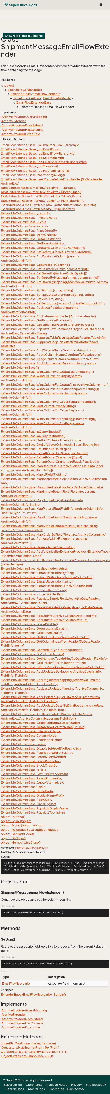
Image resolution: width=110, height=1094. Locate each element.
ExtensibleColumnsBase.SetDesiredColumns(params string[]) (45, 269)
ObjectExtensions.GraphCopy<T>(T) (27, 1056)
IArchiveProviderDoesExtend (22, 125)
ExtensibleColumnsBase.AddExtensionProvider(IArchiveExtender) (48, 316)
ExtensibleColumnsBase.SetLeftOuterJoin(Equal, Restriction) (44, 453)
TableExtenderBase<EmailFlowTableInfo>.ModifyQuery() (41, 192)
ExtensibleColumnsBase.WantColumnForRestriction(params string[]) (50, 389)
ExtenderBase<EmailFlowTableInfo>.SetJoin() (33, 994)
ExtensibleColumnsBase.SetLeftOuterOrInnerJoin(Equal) (41, 457)
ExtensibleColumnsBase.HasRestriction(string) (34, 568)
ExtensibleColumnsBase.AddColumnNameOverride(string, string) (48, 350)
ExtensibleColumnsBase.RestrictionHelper (31, 740)
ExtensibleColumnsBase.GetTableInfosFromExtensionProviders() (47, 325)
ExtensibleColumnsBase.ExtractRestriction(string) (37, 581)
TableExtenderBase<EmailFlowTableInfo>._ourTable (38, 188)
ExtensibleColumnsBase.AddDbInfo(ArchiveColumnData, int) (44, 620)
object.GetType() (13, 838)
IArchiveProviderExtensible (20, 134)
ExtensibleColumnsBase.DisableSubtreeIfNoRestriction (41, 748)
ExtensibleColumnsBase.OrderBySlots (28, 804)
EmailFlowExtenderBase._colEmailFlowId (31, 149)
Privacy (76, 1085)
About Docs (36, 1089)
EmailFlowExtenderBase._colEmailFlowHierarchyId (38, 153)
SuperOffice (21, 847)
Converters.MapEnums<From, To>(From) (30, 1047)
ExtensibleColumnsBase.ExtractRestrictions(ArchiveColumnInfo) (47, 577)
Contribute (56, 1089)
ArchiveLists (41, 847)
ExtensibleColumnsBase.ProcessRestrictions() (34, 590)
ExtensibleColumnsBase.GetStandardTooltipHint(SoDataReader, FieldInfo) (54, 658)
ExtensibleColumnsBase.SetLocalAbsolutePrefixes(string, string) (47, 295)
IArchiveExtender (13, 121)
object (9, 85)
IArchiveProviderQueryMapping (24, 117)
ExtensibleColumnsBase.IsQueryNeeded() (31, 431)
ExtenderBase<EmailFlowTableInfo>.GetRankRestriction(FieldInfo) (48, 205)
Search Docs (15, 1089)
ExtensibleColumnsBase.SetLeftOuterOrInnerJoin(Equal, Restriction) (50, 461)
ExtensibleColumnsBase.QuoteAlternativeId (32, 782)
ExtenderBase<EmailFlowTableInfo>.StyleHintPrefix (38, 209)
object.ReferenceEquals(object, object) (30, 830)
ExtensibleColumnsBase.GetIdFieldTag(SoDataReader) (40, 723)
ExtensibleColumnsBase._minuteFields (29, 218)
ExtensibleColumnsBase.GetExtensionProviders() (36, 320)
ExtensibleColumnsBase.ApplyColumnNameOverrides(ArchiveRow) (50, 359)
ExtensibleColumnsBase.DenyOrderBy (29, 235)
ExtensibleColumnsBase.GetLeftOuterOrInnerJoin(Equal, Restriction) (50, 444)
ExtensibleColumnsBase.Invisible (24, 226)
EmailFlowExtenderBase (33, 102)
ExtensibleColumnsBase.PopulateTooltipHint (33, 812)
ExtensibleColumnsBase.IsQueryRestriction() (33, 436)
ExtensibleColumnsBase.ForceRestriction (31, 761)
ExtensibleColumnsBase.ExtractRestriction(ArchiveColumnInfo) (46, 586)
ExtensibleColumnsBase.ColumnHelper (29, 735)
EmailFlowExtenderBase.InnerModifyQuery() (33, 175)
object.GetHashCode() (17, 834)
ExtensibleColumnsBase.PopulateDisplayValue (34, 808)
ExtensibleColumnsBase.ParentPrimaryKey (31, 778)
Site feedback (96, 1085)
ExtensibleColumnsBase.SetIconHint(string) (32, 299)
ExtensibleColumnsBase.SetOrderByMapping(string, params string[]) (50, 277)
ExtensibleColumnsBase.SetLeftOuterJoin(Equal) (36, 449)
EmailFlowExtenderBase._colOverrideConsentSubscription (44, 162)
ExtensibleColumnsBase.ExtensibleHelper (31, 731)
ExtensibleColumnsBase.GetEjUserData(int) (32, 633)
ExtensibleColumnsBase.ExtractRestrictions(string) (37, 573)
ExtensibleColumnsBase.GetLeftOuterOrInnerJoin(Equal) (41, 440)
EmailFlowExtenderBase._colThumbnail (29, 166)
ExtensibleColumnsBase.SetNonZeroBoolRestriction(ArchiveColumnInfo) (53, 667)
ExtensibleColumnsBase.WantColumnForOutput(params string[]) (47, 372)
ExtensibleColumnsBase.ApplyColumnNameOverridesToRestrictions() (51, 354)
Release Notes (56, 1085)
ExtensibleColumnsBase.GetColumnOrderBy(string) (38, 406)
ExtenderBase (20, 94)
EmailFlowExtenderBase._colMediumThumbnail (35, 171)
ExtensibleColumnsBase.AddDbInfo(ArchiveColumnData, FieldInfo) (49, 616)
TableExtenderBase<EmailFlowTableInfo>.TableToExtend (41, 196)
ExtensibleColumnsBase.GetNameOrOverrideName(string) (43, 248)
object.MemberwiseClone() (21, 842)
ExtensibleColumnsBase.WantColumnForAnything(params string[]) (48, 419)
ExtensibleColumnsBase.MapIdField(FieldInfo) (34, 474)
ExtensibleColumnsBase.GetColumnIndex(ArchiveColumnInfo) (45, 637)
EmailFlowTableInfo (46, 94)
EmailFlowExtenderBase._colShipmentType (32, 158)
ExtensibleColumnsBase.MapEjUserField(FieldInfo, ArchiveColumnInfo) (52, 487)
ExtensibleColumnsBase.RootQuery (26, 800)
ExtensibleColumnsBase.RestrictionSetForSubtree (37, 753)
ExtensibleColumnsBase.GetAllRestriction (31, 239)
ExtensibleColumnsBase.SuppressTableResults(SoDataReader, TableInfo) (53, 337)
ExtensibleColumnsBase (24, 90)
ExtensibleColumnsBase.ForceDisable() (29, 624)
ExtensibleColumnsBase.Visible (23, 222)
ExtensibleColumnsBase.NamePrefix (27, 791)
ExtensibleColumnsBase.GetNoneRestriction (33, 243)
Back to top (75, 1089)
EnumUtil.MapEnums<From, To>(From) (28, 1043)
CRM (31, 847)
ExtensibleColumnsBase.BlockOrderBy (29, 765)
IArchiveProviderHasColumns (22, 130)
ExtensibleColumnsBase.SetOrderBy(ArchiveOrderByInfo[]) (44, 273)
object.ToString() (13, 817)
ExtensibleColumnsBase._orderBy (25, 213)
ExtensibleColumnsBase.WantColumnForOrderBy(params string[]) (48, 402)
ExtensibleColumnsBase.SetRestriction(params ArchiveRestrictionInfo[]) (53, 303)
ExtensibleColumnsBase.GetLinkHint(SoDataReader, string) (43, 663)
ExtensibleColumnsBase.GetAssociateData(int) (34, 628)
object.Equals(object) (16, 821)
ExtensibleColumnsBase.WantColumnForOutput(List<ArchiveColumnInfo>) (54, 384)
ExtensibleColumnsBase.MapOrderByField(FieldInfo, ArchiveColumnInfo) (53, 534)
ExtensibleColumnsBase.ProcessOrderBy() (32, 594)
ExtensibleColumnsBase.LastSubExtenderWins (34, 774)
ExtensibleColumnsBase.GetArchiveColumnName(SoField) (43, 727)
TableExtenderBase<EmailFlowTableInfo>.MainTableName (42, 201)
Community (34, 1085)
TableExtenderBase (27, 98)
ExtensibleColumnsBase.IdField (23, 770)
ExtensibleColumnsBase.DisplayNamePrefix (32, 795)
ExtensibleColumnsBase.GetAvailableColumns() (35, 265)
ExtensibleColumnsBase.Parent (23, 744)
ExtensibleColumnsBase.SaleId (23, 787)
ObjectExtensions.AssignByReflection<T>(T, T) (34, 1052)
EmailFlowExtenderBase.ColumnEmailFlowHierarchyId (40, 145)
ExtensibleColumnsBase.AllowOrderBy (29, 230)
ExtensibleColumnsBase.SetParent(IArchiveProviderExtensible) (46, 252)
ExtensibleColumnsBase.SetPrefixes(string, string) (37, 290)
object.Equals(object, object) (22, 825)
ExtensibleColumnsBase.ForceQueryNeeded (33, 757)
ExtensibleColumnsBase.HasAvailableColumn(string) (38, 547)
